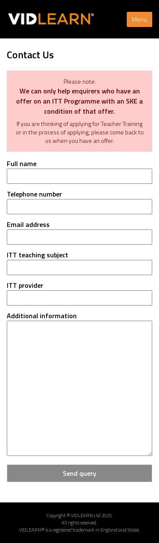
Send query (79, 473)
